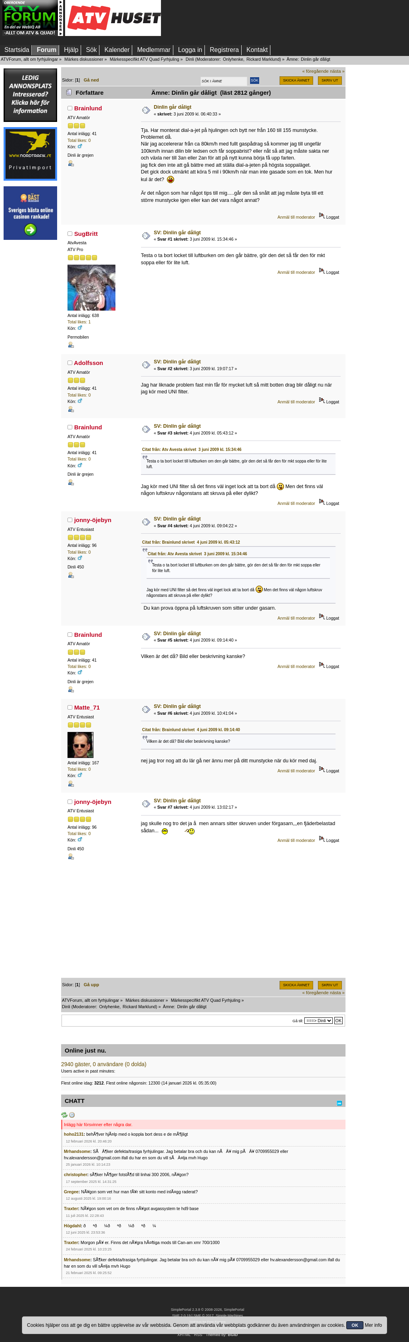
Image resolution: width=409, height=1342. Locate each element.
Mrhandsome (77, 1151)
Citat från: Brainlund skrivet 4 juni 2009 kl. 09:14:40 (191, 730)
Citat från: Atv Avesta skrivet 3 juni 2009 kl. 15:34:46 (192, 449)
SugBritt (86, 233)
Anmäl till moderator (296, 217)
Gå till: (297, 1021)
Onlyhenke (233, 59)
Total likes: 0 (79, 140)
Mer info (373, 1325)
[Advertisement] (30, 365)
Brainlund (88, 108)
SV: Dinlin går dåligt (177, 232)
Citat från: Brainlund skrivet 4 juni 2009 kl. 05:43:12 (191, 542)
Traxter (71, 1208)
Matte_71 (87, 707)
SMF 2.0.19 (181, 1316)
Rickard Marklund (263, 59)
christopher (75, 1174)
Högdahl (72, 1225)
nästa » (337, 71)
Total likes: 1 (79, 321)
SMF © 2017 (203, 1316)
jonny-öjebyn (92, 519)
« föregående (315, 71)
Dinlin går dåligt (172, 107)
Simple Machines (229, 1316)
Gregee (71, 1191)
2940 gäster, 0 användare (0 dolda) (104, 1064)
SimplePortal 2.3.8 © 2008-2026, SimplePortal (207, 1310)
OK (354, 1325)
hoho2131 (73, 1134)
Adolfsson (88, 362)
